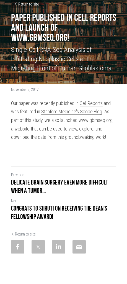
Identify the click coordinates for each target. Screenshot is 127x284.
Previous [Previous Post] (18, 175)
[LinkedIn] (58, 247)
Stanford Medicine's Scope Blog (71, 111)
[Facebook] (17, 247)
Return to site (26, 4)
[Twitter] (38, 247)
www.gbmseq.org (96, 120)
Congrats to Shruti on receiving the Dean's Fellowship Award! (59, 212)
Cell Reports (91, 103)
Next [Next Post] (14, 201)
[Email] (79, 247)
